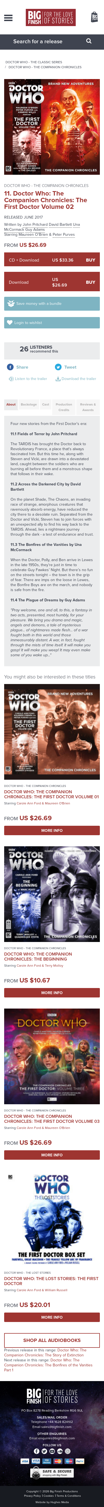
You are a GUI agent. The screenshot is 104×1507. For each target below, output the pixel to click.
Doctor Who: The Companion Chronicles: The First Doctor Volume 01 (51, 794)
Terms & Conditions (69, 1496)
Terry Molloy (54, 965)
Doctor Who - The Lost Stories (27, 1273)
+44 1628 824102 (60, 1421)
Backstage (29, 404)
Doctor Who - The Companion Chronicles (45, 67)
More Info (52, 830)
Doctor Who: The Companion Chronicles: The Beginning (38, 956)
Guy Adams (35, 229)
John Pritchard (35, 224)
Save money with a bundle (39, 304)
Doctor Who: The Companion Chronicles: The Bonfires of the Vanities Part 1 (48, 1365)
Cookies (49, 1496)
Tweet (70, 367)
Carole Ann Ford (29, 803)
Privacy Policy (32, 1496)
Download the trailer (79, 379)
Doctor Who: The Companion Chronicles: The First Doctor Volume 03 (52, 1118)
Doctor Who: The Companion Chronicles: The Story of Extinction (45, 1352)
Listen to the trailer (31, 379)
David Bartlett (60, 224)
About (11, 404)
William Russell (56, 1290)
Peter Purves (64, 234)
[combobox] (45, 41)
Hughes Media (59, 1502)
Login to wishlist (28, 323)
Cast (45, 404)
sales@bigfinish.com (56, 1426)
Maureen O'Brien (33, 234)
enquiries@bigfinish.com (56, 1438)
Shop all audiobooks (52, 1340)
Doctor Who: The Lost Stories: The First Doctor (51, 1281)
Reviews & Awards (88, 407)
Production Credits (64, 407)
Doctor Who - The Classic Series (34, 62)
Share (22, 367)
